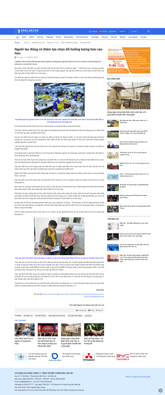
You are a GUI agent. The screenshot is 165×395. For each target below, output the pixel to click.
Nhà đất (122, 37)
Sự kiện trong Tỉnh (38, 43)
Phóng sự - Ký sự (53, 43)
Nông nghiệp (68, 37)
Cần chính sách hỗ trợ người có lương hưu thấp (24, 341)
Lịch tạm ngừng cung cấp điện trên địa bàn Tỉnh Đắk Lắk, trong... (37, 356)
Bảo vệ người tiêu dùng (69, 43)
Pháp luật (50, 37)
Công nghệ (95, 37)
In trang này (81, 310)
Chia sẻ (99, 310)
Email (91, 310)
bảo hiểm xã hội (40, 315)
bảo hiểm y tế (28, 315)
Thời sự (26, 43)
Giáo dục (40, 37)
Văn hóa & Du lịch (82, 37)
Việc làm (114, 37)
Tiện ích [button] (122, 31)
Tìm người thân (85, 43)
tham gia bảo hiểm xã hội (57, 315)
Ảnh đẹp (143, 37)
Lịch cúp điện (133, 37)
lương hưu (88, 315)
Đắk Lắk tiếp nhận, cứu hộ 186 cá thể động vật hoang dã (93, 341)
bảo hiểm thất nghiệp (75, 315)
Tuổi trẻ (58, 37)
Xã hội (24, 37)
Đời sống (105, 37)
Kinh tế (31, 37)
